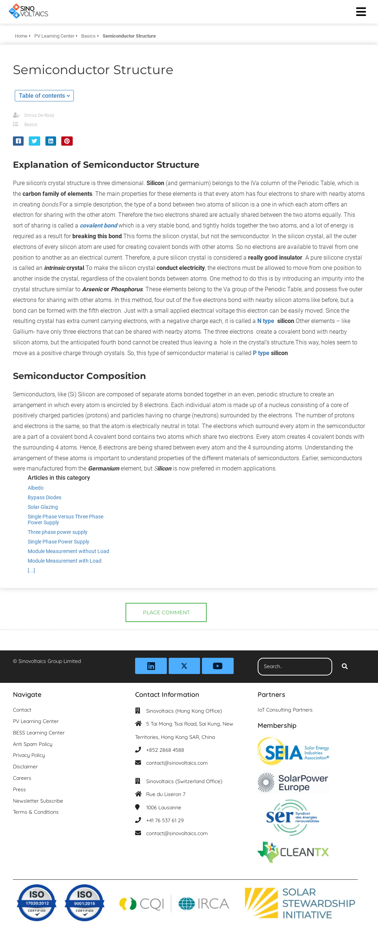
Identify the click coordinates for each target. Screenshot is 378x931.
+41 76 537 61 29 (165, 820)
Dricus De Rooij (39, 115)
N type (265, 320)
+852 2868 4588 (165, 750)
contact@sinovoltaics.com (177, 763)
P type (261, 353)
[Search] (345, 666)
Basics (30, 124)
